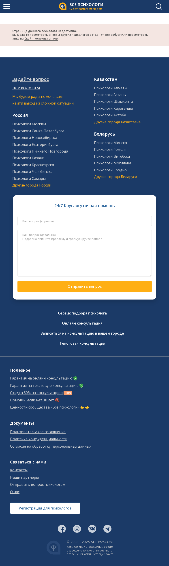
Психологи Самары (29, 178)
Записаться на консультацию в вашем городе (82, 333)
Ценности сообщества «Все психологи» (44, 407)
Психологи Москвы (29, 124)
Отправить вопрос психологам (37, 484)
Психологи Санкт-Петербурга (38, 130)
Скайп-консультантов (41, 38)
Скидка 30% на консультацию (36, 392)
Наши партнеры (24, 477)
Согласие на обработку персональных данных (50, 446)
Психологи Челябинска (32, 171)
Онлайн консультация (82, 323)
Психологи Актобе (110, 115)
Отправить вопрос (85, 286)
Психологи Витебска (112, 156)
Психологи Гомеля (110, 149)
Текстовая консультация (82, 343)
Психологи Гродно (110, 170)
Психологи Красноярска (33, 164)
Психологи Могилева (112, 163)
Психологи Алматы (110, 88)
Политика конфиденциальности (38, 439)
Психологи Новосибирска (34, 137)
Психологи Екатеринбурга (35, 144)
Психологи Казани (28, 157)
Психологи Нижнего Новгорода (40, 151)
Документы (22, 423)
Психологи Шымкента (113, 101)
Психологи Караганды (113, 108)
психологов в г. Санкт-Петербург (96, 35)
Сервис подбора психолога (82, 313)
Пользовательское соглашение (38, 432)
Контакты (19, 470)
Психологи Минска (110, 142)
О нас (14, 492)
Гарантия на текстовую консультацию (44, 385)
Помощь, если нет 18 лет (32, 400)
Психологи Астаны (110, 94)
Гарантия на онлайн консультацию (41, 378)
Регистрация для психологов (45, 508)
